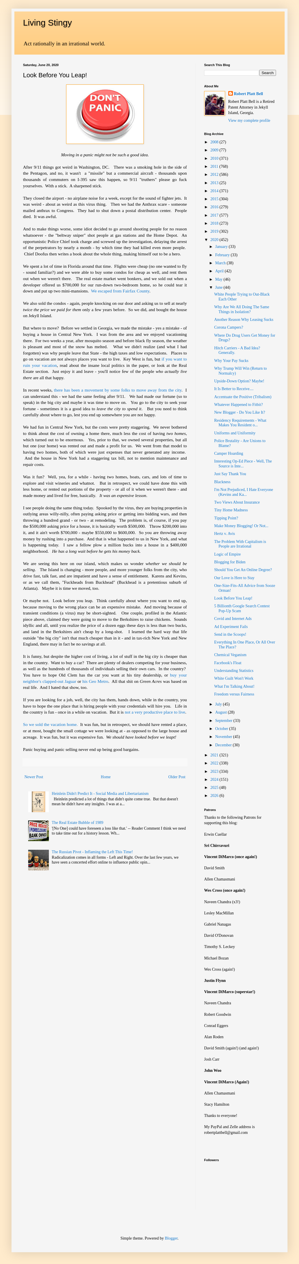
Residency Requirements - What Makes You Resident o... (240, 422)
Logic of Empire (227, 554)
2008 (215, 142)
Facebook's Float (227, 663)
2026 (215, 795)
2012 (215, 174)
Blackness (222, 482)
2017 (215, 215)
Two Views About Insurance (237, 502)
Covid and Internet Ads (233, 618)
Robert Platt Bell (248, 94)
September (224, 720)
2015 (215, 199)
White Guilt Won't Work (233, 678)
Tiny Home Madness (231, 510)
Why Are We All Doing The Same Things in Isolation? (241, 309)
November (224, 737)
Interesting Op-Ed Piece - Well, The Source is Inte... (243, 463)
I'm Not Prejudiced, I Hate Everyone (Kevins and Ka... (243, 492)
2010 (215, 158)
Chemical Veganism (230, 655)
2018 (215, 223)
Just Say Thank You (230, 474)
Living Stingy (47, 22)
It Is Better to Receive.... (234, 389)
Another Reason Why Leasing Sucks (243, 319)
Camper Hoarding (228, 453)
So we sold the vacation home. (50, 724)
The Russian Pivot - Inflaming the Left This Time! (92, 852)
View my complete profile (249, 120)
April (220, 271)
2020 (215, 240)
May (219, 279)
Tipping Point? (226, 518)
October (222, 729)
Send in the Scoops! (230, 634)
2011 (214, 166)
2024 (215, 779)
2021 (215, 755)
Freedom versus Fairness (234, 694)
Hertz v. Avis (224, 533)
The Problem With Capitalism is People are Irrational (240, 544)
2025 (215, 787)
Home (106, 777)
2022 (215, 763)
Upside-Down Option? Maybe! (239, 381)
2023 (215, 771)
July (219, 704)
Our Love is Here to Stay (234, 578)
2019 (215, 231)
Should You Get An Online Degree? (243, 570)
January (222, 246)
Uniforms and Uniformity (235, 433)
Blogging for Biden (230, 562)
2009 (215, 150)
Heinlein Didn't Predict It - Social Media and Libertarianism (100, 793)
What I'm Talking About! (234, 686)
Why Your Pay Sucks (231, 361)
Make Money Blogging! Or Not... (241, 526)
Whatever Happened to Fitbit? (238, 404)
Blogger (171, 1238)
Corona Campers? (228, 327)
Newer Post (33, 777)
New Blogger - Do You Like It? (239, 412)
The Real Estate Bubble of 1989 (77, 822)
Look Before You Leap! (233, 598)
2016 (215, 207)
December (224, 745)
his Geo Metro (95, 681)
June (219, 287)
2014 (215, 191)
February (223, 255)
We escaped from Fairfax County (120, 290)
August (221, 712)
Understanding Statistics (234, 670)
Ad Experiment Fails (231, 627)
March (221, 263)
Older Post (177, 777)
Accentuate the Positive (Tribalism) (242, 397)
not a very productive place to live (155, 712)
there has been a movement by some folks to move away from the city (117, 390)
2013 (215, 183)
